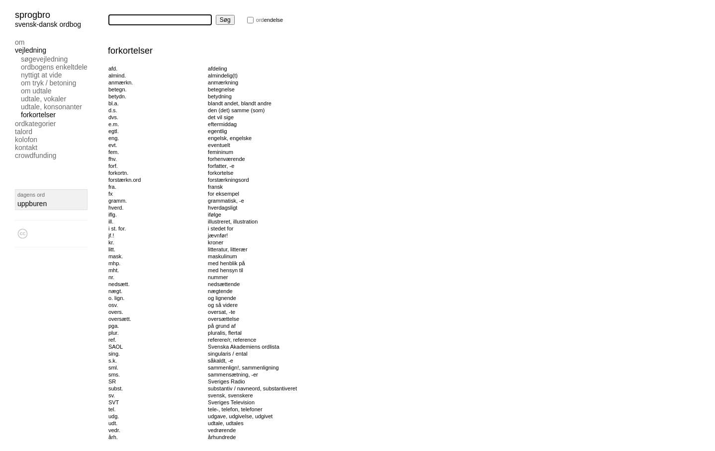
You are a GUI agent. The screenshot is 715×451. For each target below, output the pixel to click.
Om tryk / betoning (48, 83)
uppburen (32, 204)
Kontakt (26, 147)
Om (19, 42)
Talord (23, 132)
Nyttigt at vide (41, 75)
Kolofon (26, 140)
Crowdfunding (35, 155)
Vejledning (30, 50)
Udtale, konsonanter (51, 107)
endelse (269, 20)
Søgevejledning (44, 59)
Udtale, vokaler (43, 99)
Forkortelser (38, 115)
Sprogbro (32, 15)
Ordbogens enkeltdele (54, 67)
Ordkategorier (35, 124)
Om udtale (36, 91)
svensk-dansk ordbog (48, 24)
